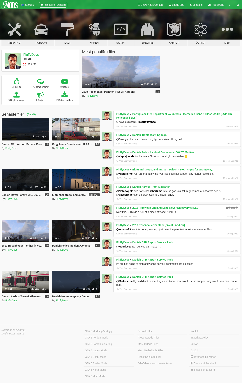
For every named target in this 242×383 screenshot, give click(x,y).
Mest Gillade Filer (148, 344)
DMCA (194, 350)
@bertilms (156, 191)
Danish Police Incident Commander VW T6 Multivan (163, 152)
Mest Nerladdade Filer (150, 350)
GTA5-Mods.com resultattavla (155, 363)
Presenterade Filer (148, 337)
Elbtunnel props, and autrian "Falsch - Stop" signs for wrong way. (172, 169)
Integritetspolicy (200, 337)
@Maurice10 (123, 246)
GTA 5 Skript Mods (95, 356)
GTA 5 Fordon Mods (96, 337)
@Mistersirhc (124, 173)
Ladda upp (176, 4)
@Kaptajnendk (125, 156)
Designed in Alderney (13, 329)
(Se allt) (31, 114)
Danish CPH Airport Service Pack (152, 242)
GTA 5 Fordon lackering (98, 344)
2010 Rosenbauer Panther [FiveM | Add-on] (158, 225)
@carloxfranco (147, 121)
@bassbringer (125, 194)
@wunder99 (123, 229)
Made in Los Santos (12, 333)
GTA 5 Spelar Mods (96, 363)
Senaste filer (145, 331)
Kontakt (195, 331)
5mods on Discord (203, 369)
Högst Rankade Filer (149, 356)
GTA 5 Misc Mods (95, 376)
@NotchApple (124, 191)
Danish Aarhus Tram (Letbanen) (151, 186)
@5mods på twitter (203, 357)
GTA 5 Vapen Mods (96, 350)
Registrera (216, 4)
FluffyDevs (31, 54)
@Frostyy (122, 139)
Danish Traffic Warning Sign (149, 134)
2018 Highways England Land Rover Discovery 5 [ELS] (165, 207)
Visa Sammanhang (126, 126)
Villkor (194, 344)
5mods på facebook (204, 363)
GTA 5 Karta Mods (95, 369)
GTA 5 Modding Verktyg (98, 331)
